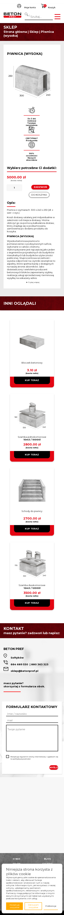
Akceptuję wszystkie (14, 906)
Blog (47, 858)
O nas (16, 858)
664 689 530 (20, 664)
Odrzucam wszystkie (33, 906)
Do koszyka (39, 194)
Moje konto (30, 7)
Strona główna (15, 32)
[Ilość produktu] (14, 188)
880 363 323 (39, 664)
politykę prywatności (22, 759)
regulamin (24, 757)
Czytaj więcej (33, 282)
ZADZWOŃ (40, 187)
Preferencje (50, 906)
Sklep (33, 32)
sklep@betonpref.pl (24, 670)
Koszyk (51, 7)
